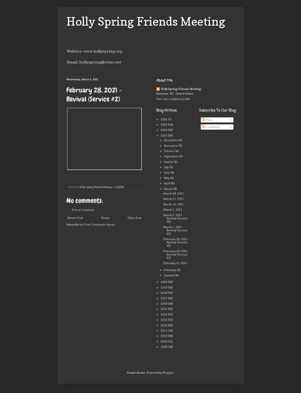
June (167, 172)
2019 (164, 287)
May (167, 178)
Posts (207, 120)
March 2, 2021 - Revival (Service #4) (175, 218)
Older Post (134, 218)
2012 (164, 325)
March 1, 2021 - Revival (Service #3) (175, 230)
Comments (211, 126)
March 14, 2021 (173, 204)
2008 (164, 346)
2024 (164, 119)
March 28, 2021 (173, 193)
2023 (164, 124)
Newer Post (75, 218)
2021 (164, 135)
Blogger (168, 372)
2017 (164, 298)
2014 (164, 314)
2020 (164, 282)
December (171, 140)
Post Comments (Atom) (99, 224)
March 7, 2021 (172, 209)
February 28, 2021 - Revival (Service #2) (176, 242)
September (171, 156)
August (169, 162)
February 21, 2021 (175, 263)
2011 (164, 330)
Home (105, 218)
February (170, 270)
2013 (164, 320)
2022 (164, 130)
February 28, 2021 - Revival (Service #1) (176, 254)
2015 (164, 309)
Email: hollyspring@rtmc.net (94, 62)
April (167, 183)
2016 (164, 303)
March (168, 189)
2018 (164, 293)
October (169, 151)
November (171, 145)
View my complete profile (173, 99)
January (169, 275)
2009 (164, 341)
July (166, 167)
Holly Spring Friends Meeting (145, 21)
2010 (164, 336)
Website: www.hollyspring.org (94, 51)
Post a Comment (83, 209)
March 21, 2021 (173, 198)
